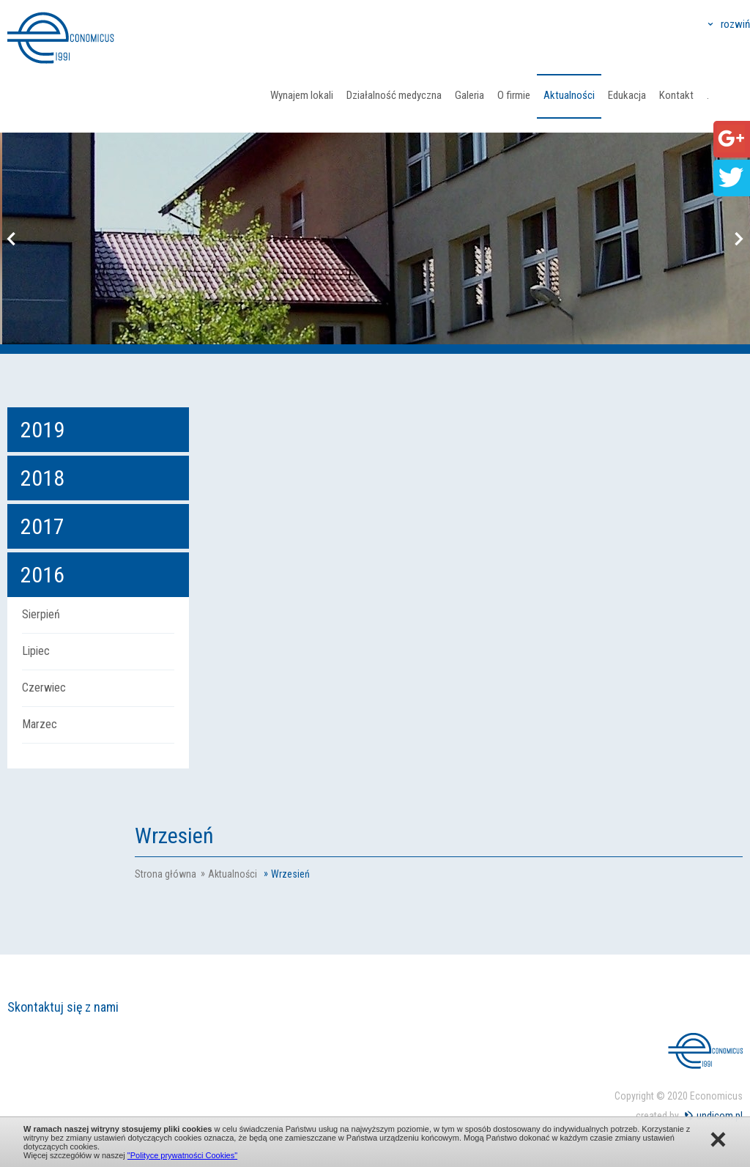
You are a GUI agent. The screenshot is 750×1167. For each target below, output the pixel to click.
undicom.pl (720, 1116)
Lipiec (36, 651)
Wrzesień (290, 874)
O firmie (513, 95)
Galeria (469, 95)
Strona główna (165, 874)
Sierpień (41, 614)
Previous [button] (11, 239)
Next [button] (739, 239)
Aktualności (569, 95)
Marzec (39, 724)
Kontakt (676, 95)
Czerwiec (44, 687)
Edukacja (627, 95)
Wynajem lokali (301, 95)
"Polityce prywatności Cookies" (182, 1155)
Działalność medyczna (394, 95)
